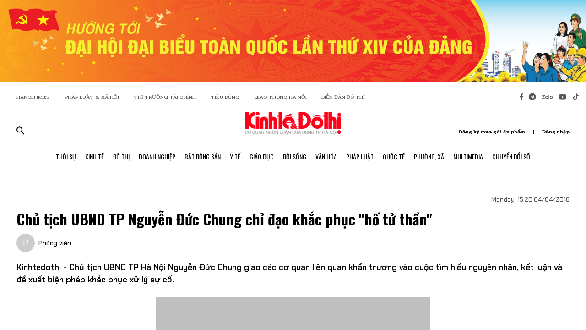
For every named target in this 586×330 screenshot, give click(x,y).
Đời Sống (294, 156)
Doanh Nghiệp (157, 156)
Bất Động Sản (202, 156)
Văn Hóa (326, 156)
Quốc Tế (394, 156)
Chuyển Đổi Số (511, 156)
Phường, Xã (429, 156)
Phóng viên (54, 243)
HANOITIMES (33, 97)
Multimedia (468, 156)
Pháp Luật (360, 156)
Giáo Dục (262, 156)
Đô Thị (121, 156)
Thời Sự (66, 156)
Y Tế (235, 156)
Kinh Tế (94, 156)
